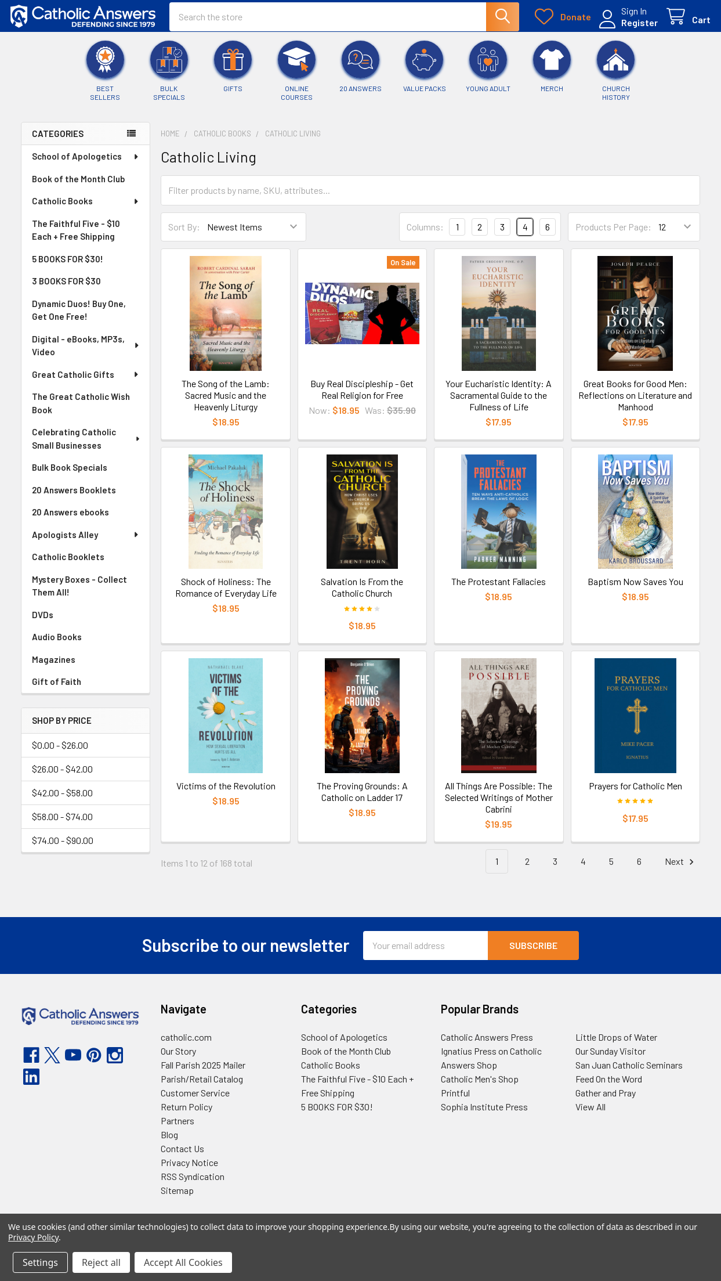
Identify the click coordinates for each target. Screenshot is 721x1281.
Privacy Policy (33, 1237)
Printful (455, 1100)
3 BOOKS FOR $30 (66, 289)
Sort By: (184, 234)
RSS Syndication (192, 1183)
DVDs (42, 623)
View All (590, 1114)
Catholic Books (86, 209)
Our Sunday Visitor (610, 1058)
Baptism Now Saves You (635, 589)
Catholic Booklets (68, 565)
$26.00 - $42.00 (62, 776)
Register (629, 27)
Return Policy (186, 1114)
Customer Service (195, 1100)
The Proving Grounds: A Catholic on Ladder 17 (362, 799)
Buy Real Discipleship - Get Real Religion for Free (362, 397)
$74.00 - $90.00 (62, 848)
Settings (40, 1262)
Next (681, 869)
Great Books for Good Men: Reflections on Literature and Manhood (635, 403)
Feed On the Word (608, 1086)
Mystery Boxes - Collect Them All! (79, 594)
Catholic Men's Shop (480, 1086)
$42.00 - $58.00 (62, 800)
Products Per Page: (613, 234)
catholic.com (186, 1044)
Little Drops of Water (616, 1044)
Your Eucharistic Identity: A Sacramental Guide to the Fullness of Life (498, 403)
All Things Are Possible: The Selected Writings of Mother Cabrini (499, 805)
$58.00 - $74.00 (62, 824)
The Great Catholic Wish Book (81, 411)
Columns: (425, 234)
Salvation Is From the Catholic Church (362, 595)
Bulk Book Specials (69, 475)
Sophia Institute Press (484, 1114)
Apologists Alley (86, 542)
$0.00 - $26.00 (60, 753)
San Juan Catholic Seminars (629, 1072)
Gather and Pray (605, 1100)
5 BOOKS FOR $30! (67, 267)
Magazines (53, 667)
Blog (169, 1142)
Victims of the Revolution (226, 793)
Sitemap (177, 1197)
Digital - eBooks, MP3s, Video (86, 354)
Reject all (101, 1262)
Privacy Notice (189, 1169)
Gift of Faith (56, 689)
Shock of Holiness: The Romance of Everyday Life (226, 595)
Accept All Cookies (183, 1262)
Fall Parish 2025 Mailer (203, 1072)
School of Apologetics (86, 164)
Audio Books (57, 645)
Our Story (178, 1058)
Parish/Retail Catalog (202, 1086)
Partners (177, 1128)
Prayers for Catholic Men (635, 793)
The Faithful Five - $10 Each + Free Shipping (76, 238)
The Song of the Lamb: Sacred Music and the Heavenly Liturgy (226, 403)
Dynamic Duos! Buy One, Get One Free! (79, 318)
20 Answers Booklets (74, 498)
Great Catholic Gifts (86, 382)
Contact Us (182, 1155)
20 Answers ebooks (70, 520)
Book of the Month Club (78, 187)
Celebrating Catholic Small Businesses (87, 447)
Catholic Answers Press (487, 1044)
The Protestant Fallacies (498, 589)
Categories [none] (58, 141)
